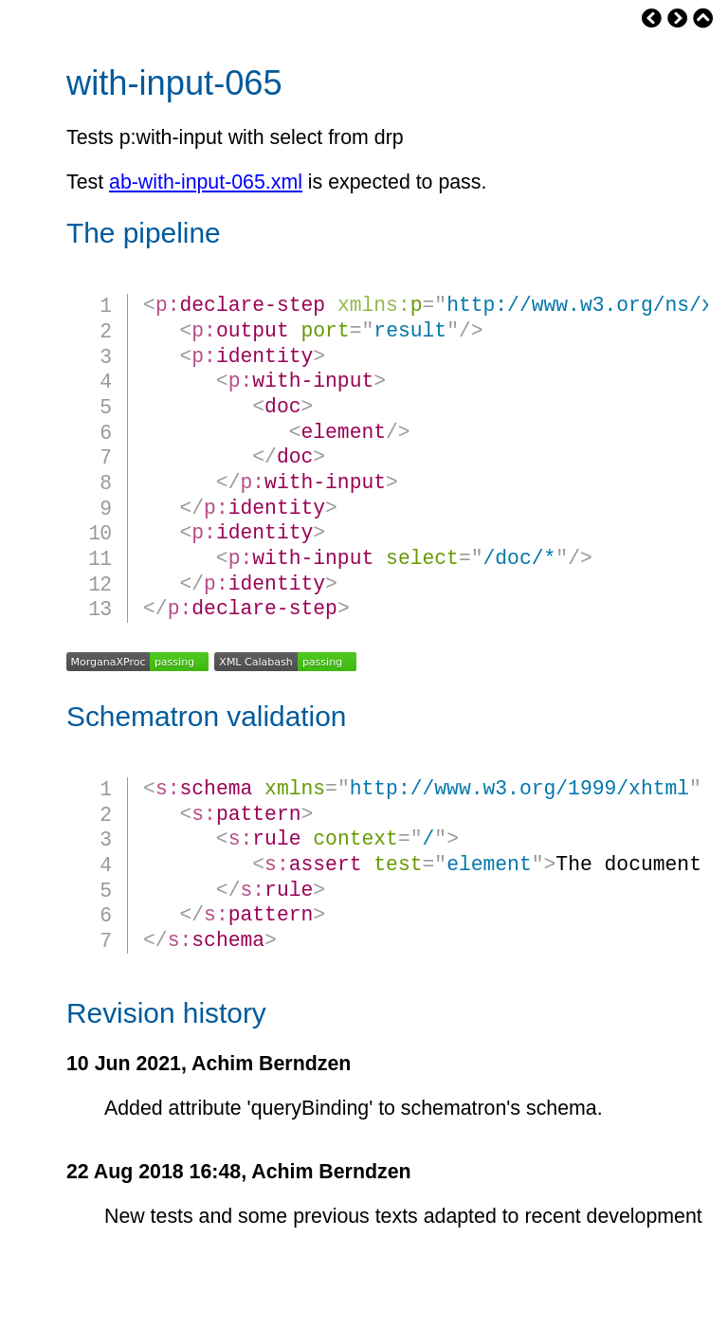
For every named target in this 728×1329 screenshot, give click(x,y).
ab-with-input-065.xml (205, 182)
